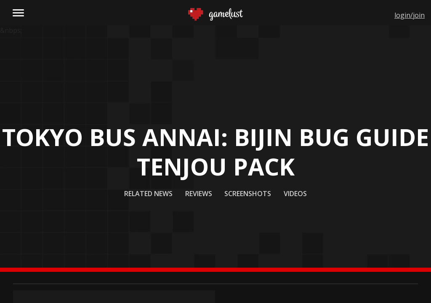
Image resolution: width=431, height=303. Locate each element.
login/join (409, 15)
